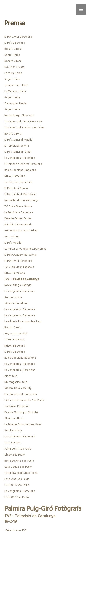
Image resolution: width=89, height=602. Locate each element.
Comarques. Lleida (15, 103)
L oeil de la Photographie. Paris (22, 321)
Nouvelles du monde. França (21, 200)
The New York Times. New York (23, 121)
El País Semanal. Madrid (18, 140)
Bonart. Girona (13, 49)
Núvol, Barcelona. (14, 176)
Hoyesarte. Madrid (15, 333)
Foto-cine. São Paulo (16, 479)
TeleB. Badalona (14, 340)
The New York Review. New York (24, 128)
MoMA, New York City (18, 388)
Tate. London (12, 443)
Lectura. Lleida (13, 73)
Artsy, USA (10, 376)
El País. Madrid (12, 243)
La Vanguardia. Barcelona (19, 158)
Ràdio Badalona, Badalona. (20, 170)
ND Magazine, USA (15, 382)
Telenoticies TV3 (15, 530)
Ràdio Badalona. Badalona (20, 358)
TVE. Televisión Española (19, 267)
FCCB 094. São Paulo (16, 485)
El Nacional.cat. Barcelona (20, 194)
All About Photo (14, 418)
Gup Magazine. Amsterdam (21, 231)
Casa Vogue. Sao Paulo (18, 467)
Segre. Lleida (12, 55)
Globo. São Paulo (14, 455)
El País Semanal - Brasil (17, 152)
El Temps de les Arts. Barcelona (23, 164)
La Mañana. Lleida (15, 91)
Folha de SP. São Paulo (17, 449)
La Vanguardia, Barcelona (19, 370)
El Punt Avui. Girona (16, 188)
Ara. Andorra (11, 237)
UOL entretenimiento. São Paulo (24, 400)
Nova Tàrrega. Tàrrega (17, 285)
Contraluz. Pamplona (16, 406)
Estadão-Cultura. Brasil (17, 224)
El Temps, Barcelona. (16, 146)
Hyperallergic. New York (19, 115)
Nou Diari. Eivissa (14, 67)
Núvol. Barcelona (14, 273)
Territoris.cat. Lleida (16, 85)
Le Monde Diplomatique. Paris (22, 424)
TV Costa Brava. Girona (18, 206)
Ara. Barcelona (13, 297)
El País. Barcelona (14, 43)
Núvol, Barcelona (14, 346)
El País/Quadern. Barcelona (20, 255)
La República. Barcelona (18, 212)
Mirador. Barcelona (15, 303)
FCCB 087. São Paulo (16, 497)
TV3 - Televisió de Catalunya (21, 279)
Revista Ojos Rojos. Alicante (21, 412)
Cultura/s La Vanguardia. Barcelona (25, 249)
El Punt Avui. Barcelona (18, 37)
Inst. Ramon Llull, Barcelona (20, 394)
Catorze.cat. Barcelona (18, 182)
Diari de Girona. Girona (17, 218)
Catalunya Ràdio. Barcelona (21, 473)
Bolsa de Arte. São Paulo (19, 461)
